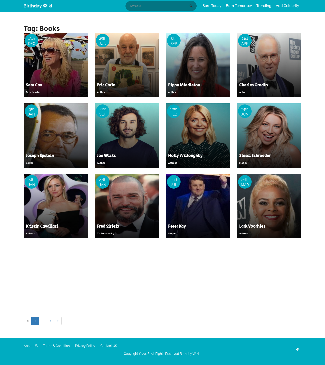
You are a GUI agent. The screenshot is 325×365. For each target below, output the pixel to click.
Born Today (211, 6)
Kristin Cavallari (42, 226)
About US (31, 346)
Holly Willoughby (185, 156)
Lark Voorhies (252, 226)
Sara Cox (34, 85)
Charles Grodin (253, 85)
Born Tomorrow (239, 6)
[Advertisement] (162, 278)
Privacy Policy (85, 346)
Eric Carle (106, 85)
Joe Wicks (106, 156)
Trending (263, 6)
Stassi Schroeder (255, 156)
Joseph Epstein (40, 156)
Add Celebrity (287, 6)
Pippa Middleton (184, 85)
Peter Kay (177, 226)
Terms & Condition (56, 346)
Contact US (108, 346)
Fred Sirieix (108, 226)
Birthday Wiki (37, 6)
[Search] (192, 6)
